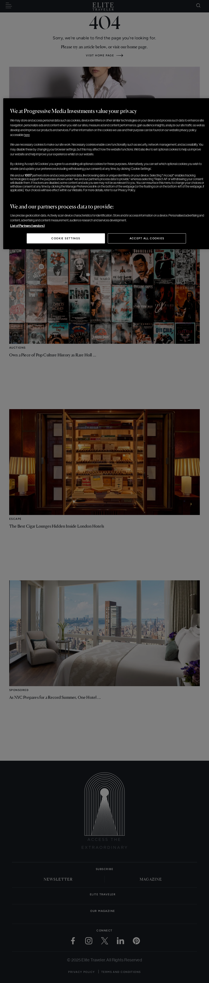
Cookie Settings (65, 238)
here (27, 135)
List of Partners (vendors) (27, 226)
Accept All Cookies (147, 238)
